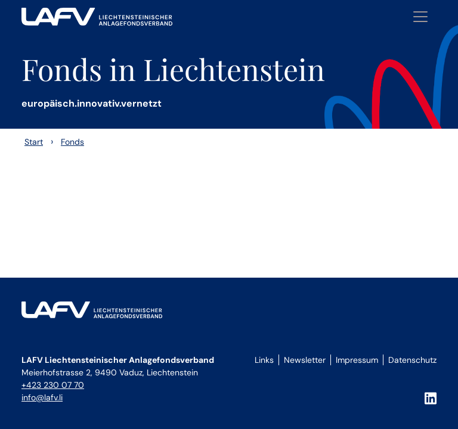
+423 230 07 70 (52, 385)
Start (33, 141)
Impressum (357, 360)
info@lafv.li (42, 397)
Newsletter (305, 360)
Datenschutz (412, 360)
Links (264, 360)
